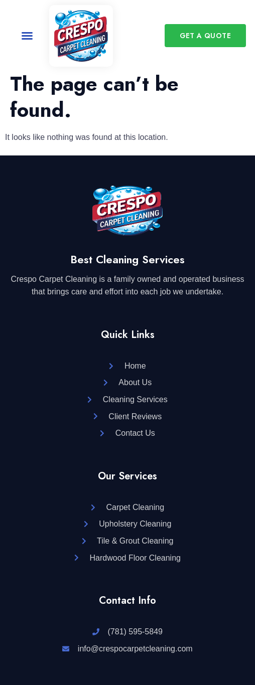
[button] (27, 36)
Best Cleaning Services (127, 259)
